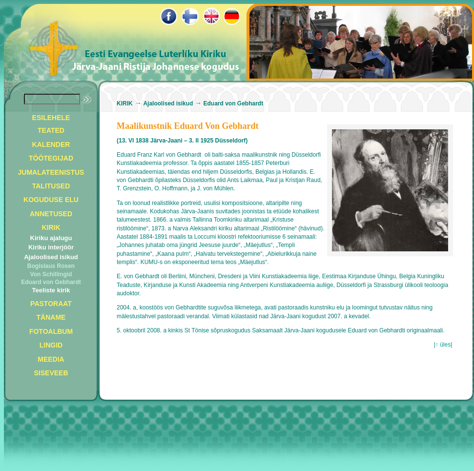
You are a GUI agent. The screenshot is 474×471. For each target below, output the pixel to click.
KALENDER (51, 144)
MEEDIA (51, 359)
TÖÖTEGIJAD (51, 158)
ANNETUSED (51, 214)
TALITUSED (51, 186)
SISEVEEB (51, 373)
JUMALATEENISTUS (51, 172)
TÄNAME (51, 317)
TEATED (51, 130)
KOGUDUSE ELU (51, 200)
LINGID (51, 345)
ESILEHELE (51, 118)
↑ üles (443, 344)
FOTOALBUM (51, 331)
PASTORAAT (51, 303)
